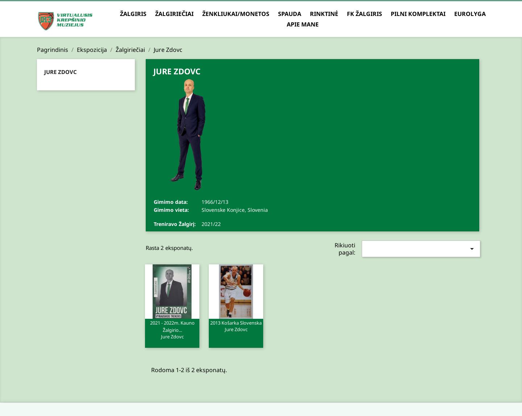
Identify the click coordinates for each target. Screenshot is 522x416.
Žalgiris (133, 14)
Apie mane (303, 24)
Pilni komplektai (418, 14)
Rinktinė (324, 14)
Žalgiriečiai (174, 14)
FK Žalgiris (364, 14)
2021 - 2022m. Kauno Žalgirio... (172, 329)
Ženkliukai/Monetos (235, 14)
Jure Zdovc (60, 71)
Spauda (289, 14)
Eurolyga (470, 14)
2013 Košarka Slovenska (236, 326)
